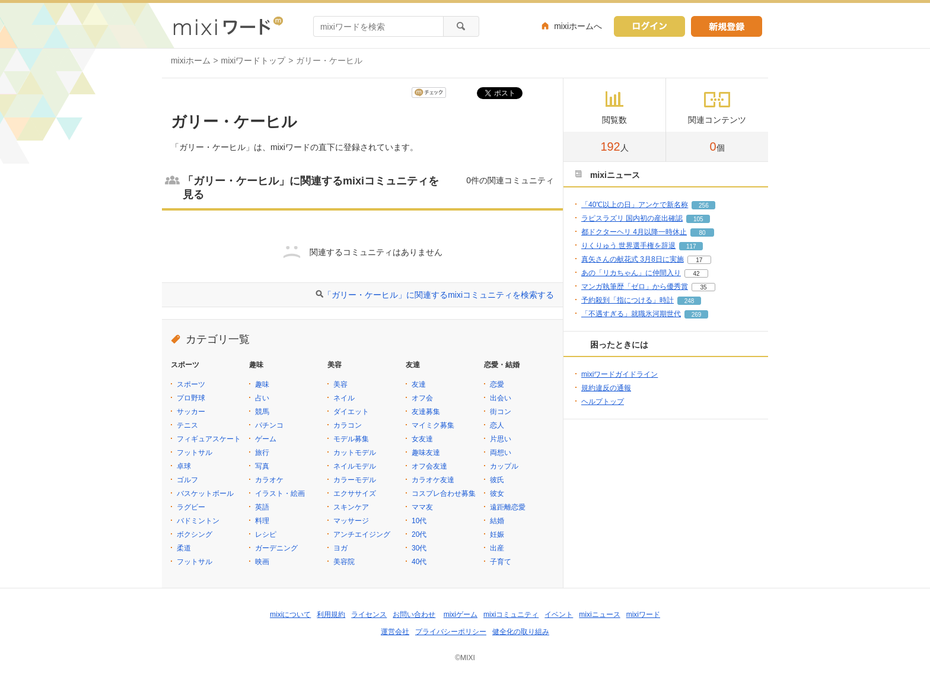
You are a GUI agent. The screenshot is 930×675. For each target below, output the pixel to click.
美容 (340, 384)
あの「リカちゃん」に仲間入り (631, 273)
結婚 (497, 521)
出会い (500, 398)
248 (689, 301)
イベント (558, 614)
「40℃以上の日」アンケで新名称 (634, 204)
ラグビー (191, 507)
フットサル (194, 452)
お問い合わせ (414, 614)
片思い (500, 439)
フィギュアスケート (209, 439)
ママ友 (422, 507)
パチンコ (269, 425)
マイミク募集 (433, 425)
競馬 (262, 411)
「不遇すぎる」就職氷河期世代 (631, 314)
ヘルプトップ (602, 401)
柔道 (184, 548)
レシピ (265, 534)
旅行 (262, 452)
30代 (419, 548)
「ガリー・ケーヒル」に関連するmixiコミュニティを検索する (438, 295)
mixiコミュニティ (511, 614)
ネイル (344, 398)
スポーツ (191, 384)
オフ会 (422, 398)
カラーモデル (354, 480)
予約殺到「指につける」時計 (627, 300)
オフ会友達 (429, 466)
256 (704, 205)
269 (697, 314)
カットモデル (354, 452)
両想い (500, 452)
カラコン (347, 425)
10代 (419, 521)
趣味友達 (426, 452)
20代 (419, 534)
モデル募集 (351, 439)
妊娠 (497, 534)
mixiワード (643, 614)
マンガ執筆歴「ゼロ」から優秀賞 (634, 286)
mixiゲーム (460, 614)
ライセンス (369, 614)
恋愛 (497, 384)
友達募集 (426, 411)
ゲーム (265, 439)
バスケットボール (205, 493)
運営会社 (395, 632)
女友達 (422, 439)
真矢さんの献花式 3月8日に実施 (632, 259)
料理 (262, 521)
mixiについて (290, 614)
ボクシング (194, 534)
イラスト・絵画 (280, 493)
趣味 (262, 384)
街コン (500, 411)
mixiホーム (191, 60)
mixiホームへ (578, 26)
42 (696, 273)
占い (262, 398)
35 (703, 287)
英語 (262, 507)
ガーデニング (276, 548)
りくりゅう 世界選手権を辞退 (628, 245)
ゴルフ (187, 480)
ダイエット (351, 411)
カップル (504, 466)
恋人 (497, 425)
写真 (262, 466)
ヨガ (340, 548)
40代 (419, 562)
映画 (262, 562)
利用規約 (331, 614)
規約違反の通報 (606, 388)
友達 (419, 384)
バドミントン (198, 521)
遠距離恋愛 (507, 507)
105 (698, 219)
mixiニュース (599, 614)
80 (702, 233)
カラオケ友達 (433, 480)
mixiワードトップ (253, 60)
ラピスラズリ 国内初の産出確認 (632, 218)
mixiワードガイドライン (619, 374)
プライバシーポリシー (450, 632)
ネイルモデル (354, 466)
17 (699, 260)
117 (691, 246)
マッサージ (351, 521)
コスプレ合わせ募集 (444, 493)
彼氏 (497, 480)
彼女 (497, 493)
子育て (500, 562)
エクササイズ (354, 493)
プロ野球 (191, 398)
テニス (187, 425)
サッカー (191, 411)
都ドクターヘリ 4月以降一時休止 (634, 232)
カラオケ (269, 480)
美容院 (344, 562)
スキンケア (351, 507)
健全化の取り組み (520, 632)
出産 (497, 548)
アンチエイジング (361, 534)
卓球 (184, 466)
